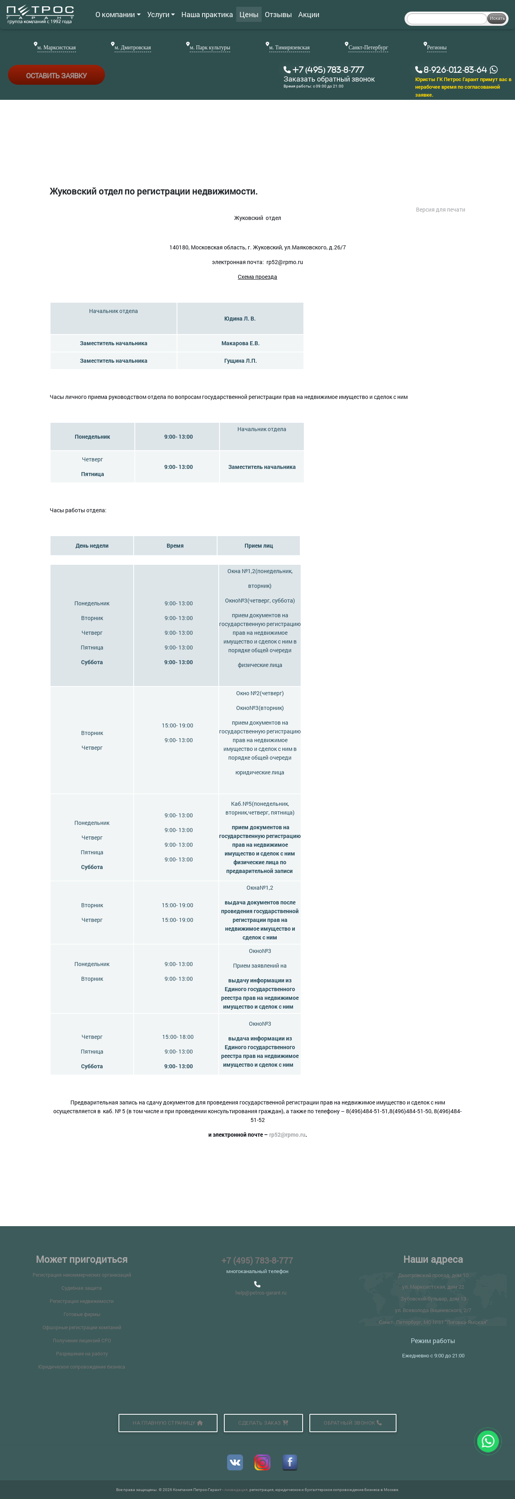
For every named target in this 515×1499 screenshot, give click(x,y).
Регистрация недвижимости (82, 1301)
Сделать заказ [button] (263, 1422)
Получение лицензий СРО (82, 1340)
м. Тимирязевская (289, 48)
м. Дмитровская (133, 48)
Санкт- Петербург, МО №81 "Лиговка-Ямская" (433, 1322)
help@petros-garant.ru (260, 1292)
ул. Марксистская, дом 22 (433, 1286)
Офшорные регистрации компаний (82, 1327)
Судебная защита (82, 1288)
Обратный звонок (353, 1422)
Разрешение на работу (82, 1353)
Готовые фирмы (82, 1314)
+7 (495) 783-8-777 (257, 1260)
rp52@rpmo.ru (287, 1134)
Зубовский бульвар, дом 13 (433, 1298)
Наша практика (207, 14)
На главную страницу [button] (168, 1422)
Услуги (161, 14)
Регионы (437, 48)
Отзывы (278, 14)
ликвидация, (236, 1489)
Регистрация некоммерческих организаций (82, 1275)
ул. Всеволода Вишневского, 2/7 (433, 1310)
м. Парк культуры (210, 48)
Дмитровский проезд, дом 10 (433, 1275)
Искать (497, 18)
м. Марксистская (56, 48)
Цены (248, 14)
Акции (308, 14)
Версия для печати (440, 209)
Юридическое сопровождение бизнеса (81, 1366)
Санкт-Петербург (368, 48)
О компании (118, 14)
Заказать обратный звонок (329, 79)
